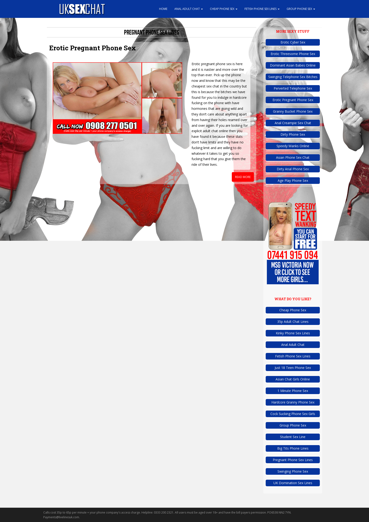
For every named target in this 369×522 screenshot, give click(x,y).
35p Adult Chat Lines (293, 321)
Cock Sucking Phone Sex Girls (292, 413)
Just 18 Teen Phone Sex (293, 367)
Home (163, 9)
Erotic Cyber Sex (293, 42)
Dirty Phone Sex (293, 134)
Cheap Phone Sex (223, 9)
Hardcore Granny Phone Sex (292, 402)
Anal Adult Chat (188, 9)
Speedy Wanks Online (293, 146)
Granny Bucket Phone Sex (293, 111)
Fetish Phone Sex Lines (262, 9)
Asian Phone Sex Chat (292, 157)
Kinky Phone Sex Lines (293, 333)
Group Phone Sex (301, 9)
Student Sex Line (292, 437)
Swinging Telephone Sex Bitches (292, 77)
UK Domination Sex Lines (292, 483)
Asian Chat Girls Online (293, 379)
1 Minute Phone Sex (292, 390)
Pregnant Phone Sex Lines (293, 460)
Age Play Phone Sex (293, 180)
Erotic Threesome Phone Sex (293, 53)
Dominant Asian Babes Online (293, 65)
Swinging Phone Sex (292, 471)
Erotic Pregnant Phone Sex (92, 48)
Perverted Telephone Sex (293, 88)
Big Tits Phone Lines (293, 448)
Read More (243, 177)
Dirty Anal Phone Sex (293, 169)
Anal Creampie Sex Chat (293, 123)
